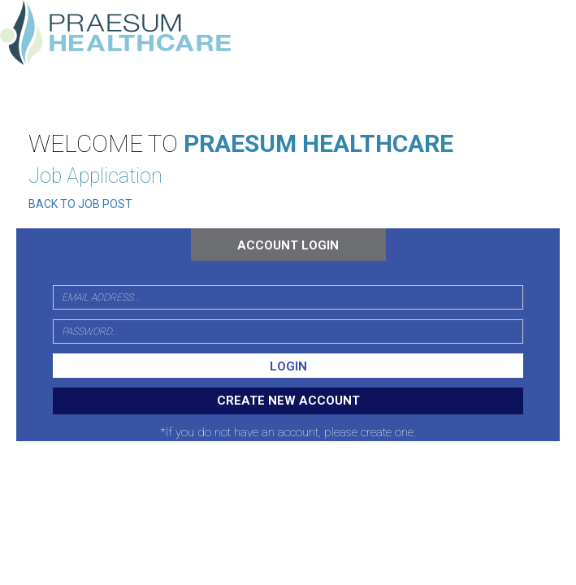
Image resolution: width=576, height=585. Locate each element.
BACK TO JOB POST (80, 203)
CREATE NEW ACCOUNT (288, 400)
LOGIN (288, 366)
